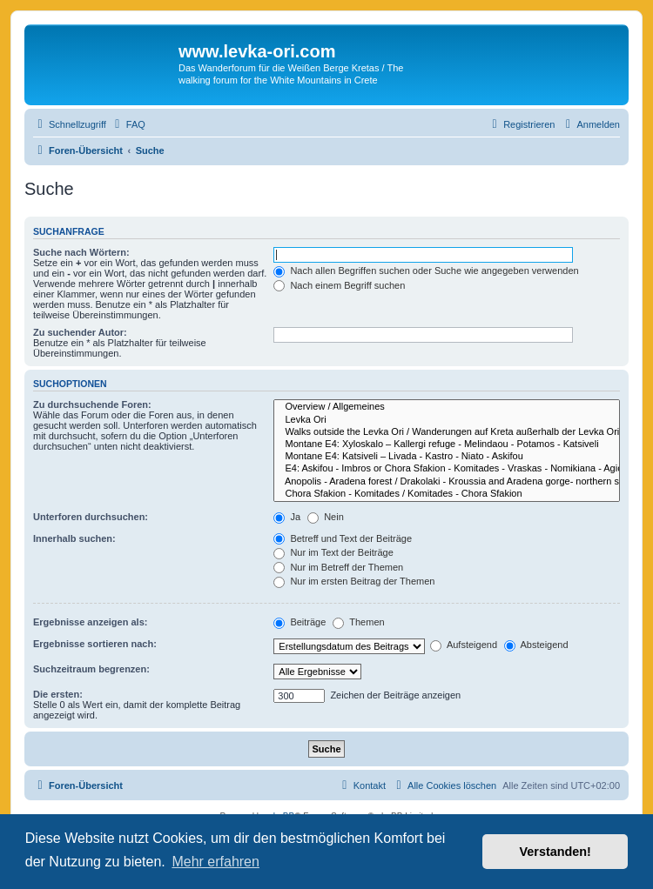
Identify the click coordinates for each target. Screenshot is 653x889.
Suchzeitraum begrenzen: (91, 669)
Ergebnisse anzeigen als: (90, 622)
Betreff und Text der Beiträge (342, 538)
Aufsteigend (463, 644)
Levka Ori (446, 420)
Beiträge (299, 622)
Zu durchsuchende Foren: (92, 404)
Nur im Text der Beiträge (333, 552)
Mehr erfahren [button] (215, 861)
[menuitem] (128, 124)
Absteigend (536, 644)
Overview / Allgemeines (446, 407)
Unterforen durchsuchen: (90, 516)
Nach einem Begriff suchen (339, 285)
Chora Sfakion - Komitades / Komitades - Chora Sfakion (446, 494)
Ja (286, 516)
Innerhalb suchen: (74, 538)
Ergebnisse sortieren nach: (95, 643)
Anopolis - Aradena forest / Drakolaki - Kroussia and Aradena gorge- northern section (446, 482)
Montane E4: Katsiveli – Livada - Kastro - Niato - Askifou (446, 457)
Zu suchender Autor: (80, 332)
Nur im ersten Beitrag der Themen (353, 581)
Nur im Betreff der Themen (338, 567)
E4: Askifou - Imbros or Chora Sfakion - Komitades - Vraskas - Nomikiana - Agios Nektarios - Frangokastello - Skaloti (446, 469)
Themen (358, 622)
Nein (325, 516)
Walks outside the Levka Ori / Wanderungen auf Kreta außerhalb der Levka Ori (446, 432)
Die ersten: (58, 694)
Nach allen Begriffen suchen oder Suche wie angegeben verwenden (425, 270)
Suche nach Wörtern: (81, 252)
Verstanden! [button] (555, 852)
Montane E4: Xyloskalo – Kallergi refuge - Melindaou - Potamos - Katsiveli (446, 444)
